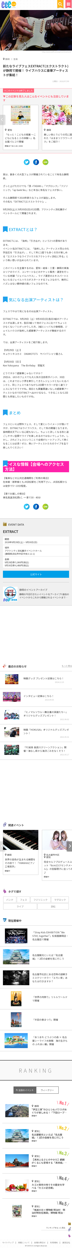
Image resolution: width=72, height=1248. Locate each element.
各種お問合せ (40, 1242)
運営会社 (66, 1242)
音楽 (15, 59)
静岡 (7, 59)
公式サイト (36, 574)
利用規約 (54, 1242)
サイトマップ (8, 1242)
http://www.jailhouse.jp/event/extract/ (56, 52)
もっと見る (67, 665)
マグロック (60, 899)
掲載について (24, 1242)
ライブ (20, 906)
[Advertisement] (36, 635)
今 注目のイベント (25, 1090)
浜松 (53, 906)
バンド (9, 899)
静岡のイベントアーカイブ (33, 589)
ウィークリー (47, 1090)
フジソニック (40, 899)
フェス (23, 899)
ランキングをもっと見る (55, 1227)
